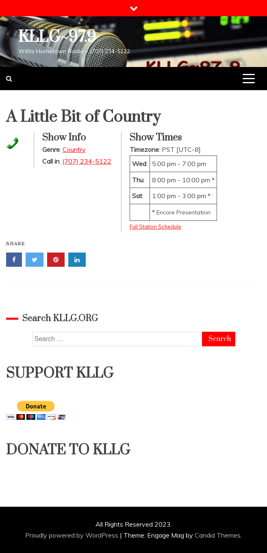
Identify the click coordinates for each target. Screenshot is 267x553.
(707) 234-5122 (86, 161)
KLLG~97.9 (57, 37)
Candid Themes (218, 535)
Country (74, 149)
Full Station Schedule (155, 226)
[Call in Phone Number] (10, 142)
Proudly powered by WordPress (72, 535)
